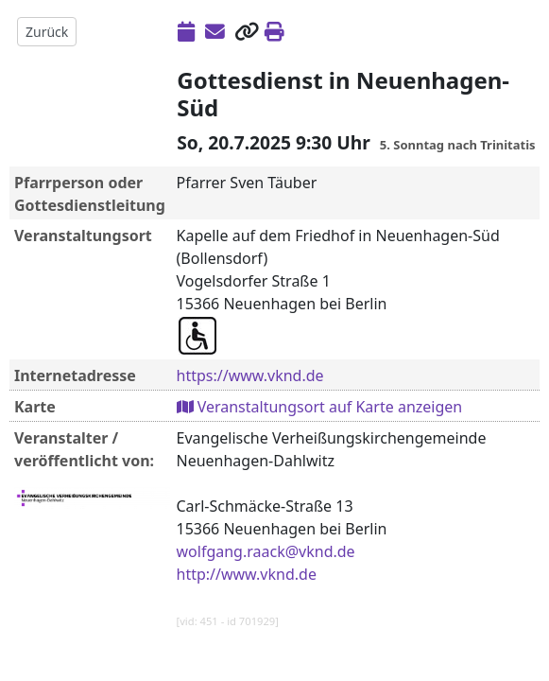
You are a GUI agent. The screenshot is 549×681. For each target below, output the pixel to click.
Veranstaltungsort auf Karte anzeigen (320, 406)
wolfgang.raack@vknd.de (266, 551)
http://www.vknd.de (247, 574)
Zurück (47, 32)
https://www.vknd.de (250, 375)
